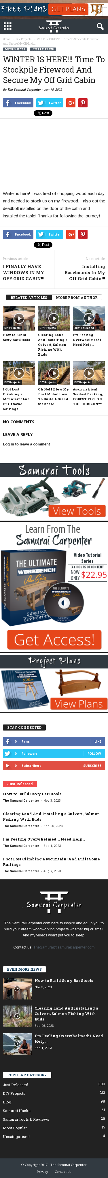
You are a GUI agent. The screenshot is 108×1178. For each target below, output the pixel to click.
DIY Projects (15, 49)
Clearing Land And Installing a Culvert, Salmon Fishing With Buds (52, 344)
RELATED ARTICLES (29, 297)
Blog (7, 1102)
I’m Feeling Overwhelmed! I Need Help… (87, 340)
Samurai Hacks (17, 1110)
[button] (99, 26)
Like (97, 741)
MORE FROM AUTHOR (77, 297)
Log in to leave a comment (26, 444)
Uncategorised (16, 1136)
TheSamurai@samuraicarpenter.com (64, 947)
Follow (94, 753)
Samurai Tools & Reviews (26, 1119)
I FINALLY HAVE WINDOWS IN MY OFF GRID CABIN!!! (23, 272)
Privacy (42, 1171)
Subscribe (92, 765)
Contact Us (63, 1171)
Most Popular (15, 1127)
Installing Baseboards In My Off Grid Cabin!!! (85, 272)
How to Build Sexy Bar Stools (32, 793)
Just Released (43, 49)
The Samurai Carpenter (24, 90)
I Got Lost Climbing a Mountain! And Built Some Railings (16, 399)
